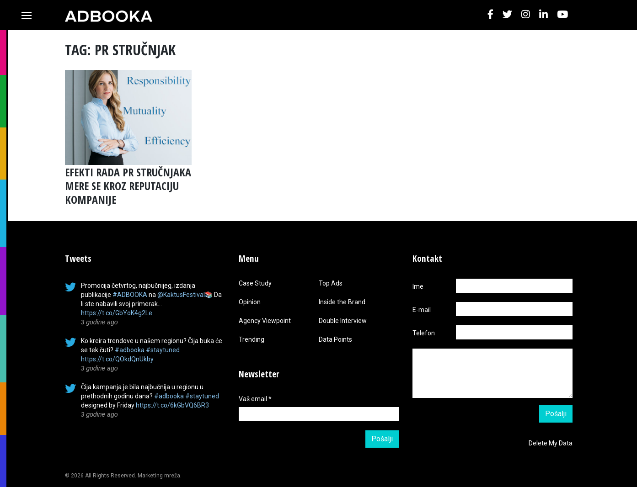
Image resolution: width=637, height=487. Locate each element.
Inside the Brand (342, 302)
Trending (251, 339)
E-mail (421, 309)
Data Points (335, 339)
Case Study (255, 283)
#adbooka (130, 350)
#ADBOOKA (129, 294)
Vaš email (255, 398)
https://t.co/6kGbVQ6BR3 (172, 405)
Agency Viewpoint (265, 320)
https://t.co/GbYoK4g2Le (116, 313)
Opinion (250, 302)
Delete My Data (551, 443)
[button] (490, 14)
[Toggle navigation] (26, 15)
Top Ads (331, 283)
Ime (417, 286)
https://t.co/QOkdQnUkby (117, 359)
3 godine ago (99, 322)
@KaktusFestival (181, 294)
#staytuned (163, 350)
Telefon (423, 333)
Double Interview (343, 320)
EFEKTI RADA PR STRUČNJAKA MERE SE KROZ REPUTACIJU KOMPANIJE (128, 185)
